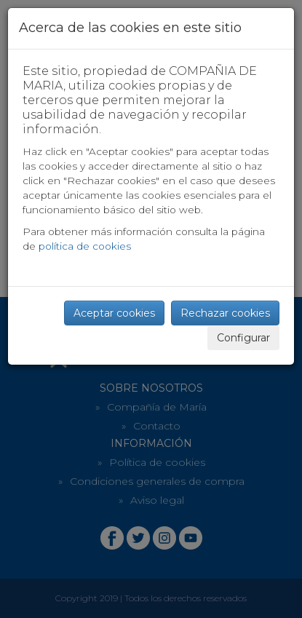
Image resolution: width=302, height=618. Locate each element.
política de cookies (85, 246)
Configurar (243, 337)
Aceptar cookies (114, 313)
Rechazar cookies (225, 313)
